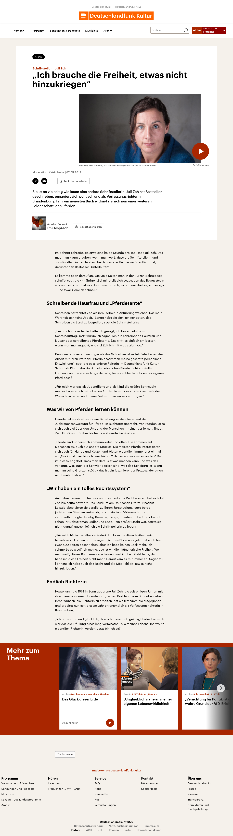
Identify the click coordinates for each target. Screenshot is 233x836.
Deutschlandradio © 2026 (116, 821)
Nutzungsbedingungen (123, 825)
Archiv (107, 30)
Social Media (149, 788)
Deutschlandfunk (101, 6)
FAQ (97, 783)
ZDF (100, 829)
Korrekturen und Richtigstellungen (199, 806)
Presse (192, 788)
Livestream (55, 783)
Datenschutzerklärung (88, 825)
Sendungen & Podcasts (65, 30)
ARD (89, 829)
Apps (98, 788)
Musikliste (91, 30)
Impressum (152, 825)
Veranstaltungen (105, 804)
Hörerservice (149, 783)
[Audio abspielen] (200, 151)
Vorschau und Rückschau (17, 783)
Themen (17, 30)
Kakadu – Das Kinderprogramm (21, 799)
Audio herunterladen (75, 181)
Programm (37, 30)
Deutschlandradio (199, 783)
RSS (97, 799)
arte (128, 829)
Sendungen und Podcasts (17, 788)
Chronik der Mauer (149, 829)
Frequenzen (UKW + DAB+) (64, 788)
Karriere (193, 794)
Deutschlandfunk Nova (128, 6)
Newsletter (101, 794)
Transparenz (195, 799)
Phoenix (114, 829)
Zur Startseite (65, 754)
